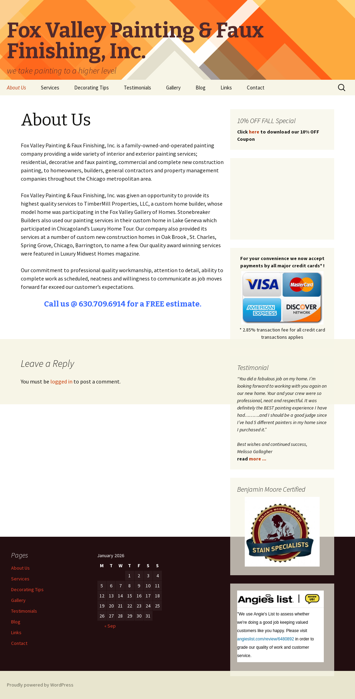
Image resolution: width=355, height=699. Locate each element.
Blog (201, 87)
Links (226, 87)
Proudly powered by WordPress (40, 685)
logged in (61, 381)
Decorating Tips (91, 87)
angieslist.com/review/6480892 (265, 639)
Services (50, 87)
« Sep (110, 626)
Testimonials (137, 87)
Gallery (173, 87)
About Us (16, 87)
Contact (256, 87)
